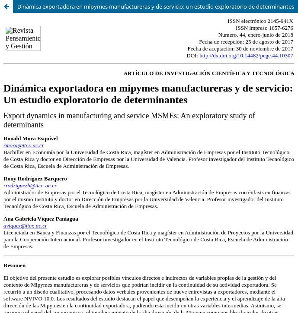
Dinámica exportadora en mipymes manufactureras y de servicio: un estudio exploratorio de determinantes (155, 6)
